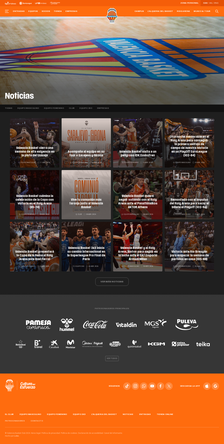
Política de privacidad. (51, 432)
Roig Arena (183, 11)
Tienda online (165, 413)
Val (211, 3)
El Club (9, 413)
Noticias (128, 413)
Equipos (33, 11)
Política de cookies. (69, 432)
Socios (46, 11)
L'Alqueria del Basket (160, 11)
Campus (139, 11)
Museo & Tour (202, 11)
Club (72, 108)
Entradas (19, 11)
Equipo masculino (28, 108)
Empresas (71, 11)
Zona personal (189, 3)
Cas (205, 3)
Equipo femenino (54, 108)
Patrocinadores (15, 420)
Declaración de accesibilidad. (91, 432)
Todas (8, 108)
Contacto (37, 420)
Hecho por (12, 435)
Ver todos (112, 357)
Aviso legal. (36, 432)
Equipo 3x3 (85, 108)
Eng (216, 3)
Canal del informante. (113, 432)
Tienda (58, 11)
